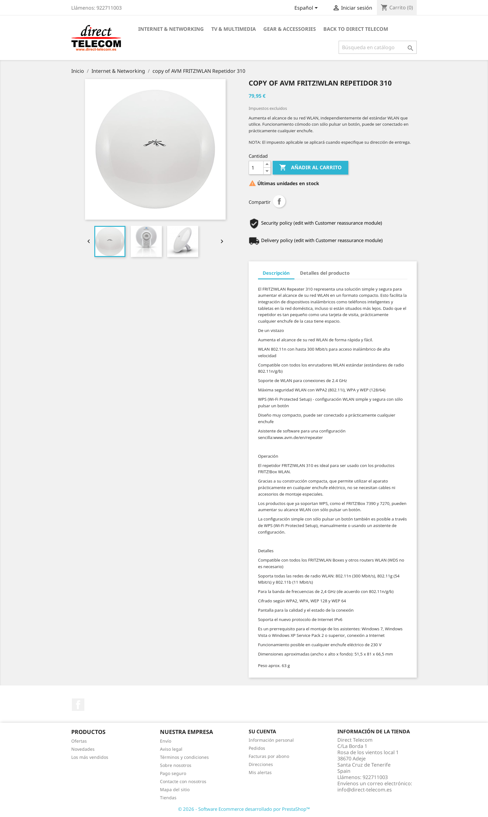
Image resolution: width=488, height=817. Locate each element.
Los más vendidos (89, 757)
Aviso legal (171, 749)
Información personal (271, 740)
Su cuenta (262, 731)
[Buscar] (378, 47)
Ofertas (79, 741)
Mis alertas (260, 772)
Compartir (279, 201)
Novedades (83, 749)
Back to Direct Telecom (355, 29)
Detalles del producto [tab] (325, 273)
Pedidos (257, 748)
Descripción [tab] (276, 273)
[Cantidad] (256, 168)
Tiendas (168, 798)
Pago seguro (173, 773)
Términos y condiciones (184, 757)
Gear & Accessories (289, 29)
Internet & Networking (171, 29)
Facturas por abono (269, 756)
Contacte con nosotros (183, 781)
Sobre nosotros (175, 765)
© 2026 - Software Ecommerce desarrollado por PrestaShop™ (244, 809)
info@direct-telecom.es (364, 789)
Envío (165, 741)
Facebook (78, 704)
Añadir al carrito (310, 168)
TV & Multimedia (233, 29)
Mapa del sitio (175, 789)
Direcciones (261, 764)
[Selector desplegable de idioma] (307, 8)
